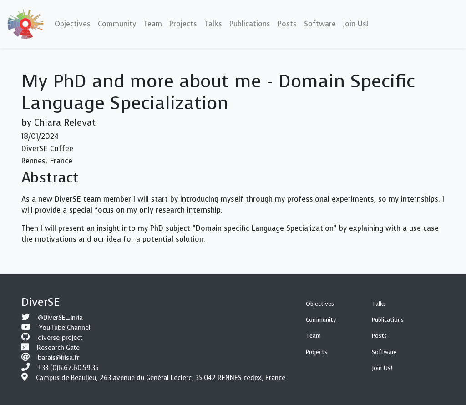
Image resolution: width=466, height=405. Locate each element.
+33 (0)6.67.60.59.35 (68, 368)
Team (313, 335)
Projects (316, 352)
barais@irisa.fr (58, 358)
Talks (379, 304)
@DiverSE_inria (60, 318)
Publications (388, 320)
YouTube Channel (65, 328)
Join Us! (382, 368)
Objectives (320, 304)
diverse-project (60, 338)
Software (384, 352)
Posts (379, 335)
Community (321, 320)
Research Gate (58, 348)
